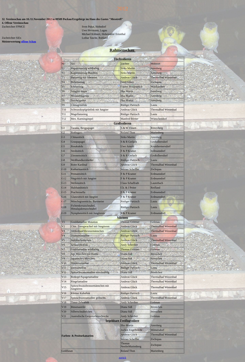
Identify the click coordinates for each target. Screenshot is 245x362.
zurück (122, 357)
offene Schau (28, 41)
